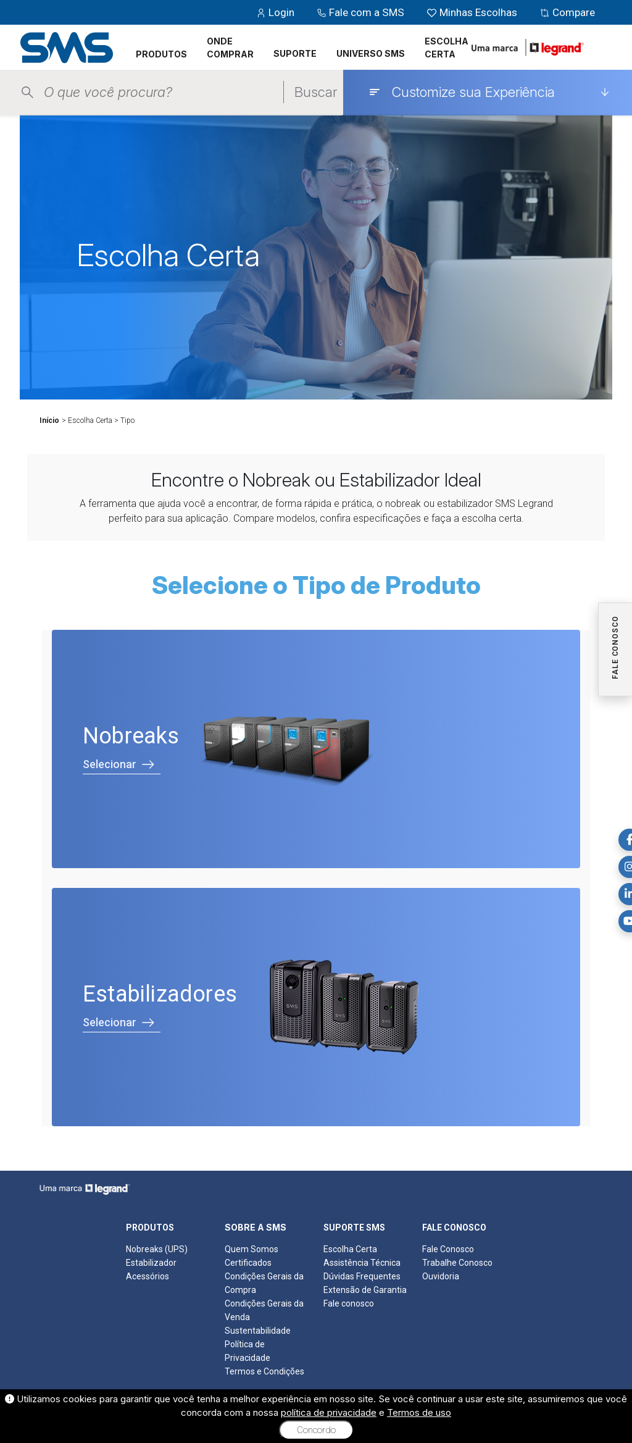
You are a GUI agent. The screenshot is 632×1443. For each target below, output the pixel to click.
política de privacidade (328, 1412)
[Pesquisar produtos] (163, 92)
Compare (567, 12)
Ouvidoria (440, 1276)
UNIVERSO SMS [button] (370, 53)
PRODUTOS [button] (161, 54)
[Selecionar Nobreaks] (316, 749)
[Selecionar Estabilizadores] (316, 1007)
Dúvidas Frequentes (362, 1276)
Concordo (316, 1430)
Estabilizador (151, 1263)
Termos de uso (419, 1412)
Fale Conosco (448, 1249)
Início (49, 420)
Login (276, 12)
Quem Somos (251, 1249)
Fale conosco (348, 1303)
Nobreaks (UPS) (157, 1249)
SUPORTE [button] (295, 53)
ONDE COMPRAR (230, 47)
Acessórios (147, 1276)
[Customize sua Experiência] (488, 92)
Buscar (315, 92)
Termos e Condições (264, 1371)
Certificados (248, 1263)
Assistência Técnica (362, 1263)
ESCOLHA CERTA (446, 47)
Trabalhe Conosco (457, 1263)
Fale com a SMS (362, 12)
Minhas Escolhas (473, 12)
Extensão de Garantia (365, 1290)
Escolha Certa (350, 1249)
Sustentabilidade (258, 1331)
